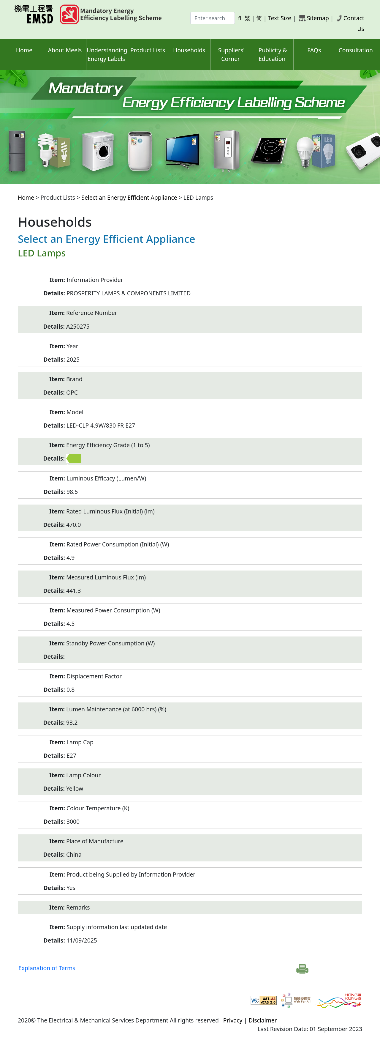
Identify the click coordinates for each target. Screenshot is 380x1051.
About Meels (65, 50)
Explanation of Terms (46, 968)
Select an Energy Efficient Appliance (129, 197)
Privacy (233, 1020)
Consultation (355, 50)
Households (189, 50)
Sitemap (318, 18)
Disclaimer (262, 1020)
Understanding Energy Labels (107, 54)
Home (24, 50)
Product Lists (147, 50)
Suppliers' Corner (231, 54)
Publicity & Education (273, 54)
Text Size (279, 18)
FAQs (314, 50)
